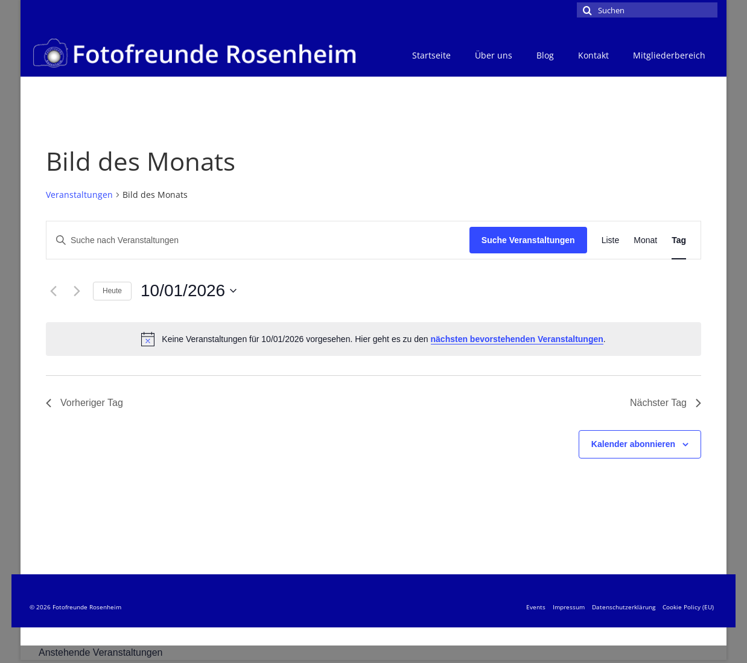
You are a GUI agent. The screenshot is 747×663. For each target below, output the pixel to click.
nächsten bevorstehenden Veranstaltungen (517, 339)
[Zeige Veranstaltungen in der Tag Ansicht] (679, 240)
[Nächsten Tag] (76, 291)
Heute (112, 291)
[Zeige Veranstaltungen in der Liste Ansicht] (611, 240)
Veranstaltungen (79, 194)
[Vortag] (53, 291)
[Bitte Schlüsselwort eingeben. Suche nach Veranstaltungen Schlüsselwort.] (257, 240)
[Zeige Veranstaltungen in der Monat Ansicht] (645, 240)
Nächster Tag (665, 403)
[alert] (373, 339)
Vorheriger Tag (84, 403)
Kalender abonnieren (633, 444)
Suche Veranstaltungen (528, 240)
